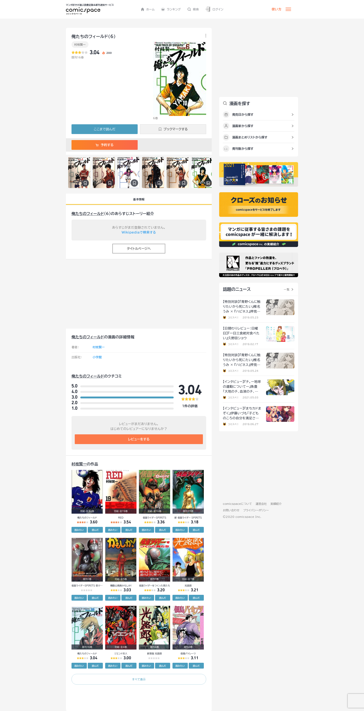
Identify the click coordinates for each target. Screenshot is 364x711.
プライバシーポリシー (256, 510)
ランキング (171, 9)
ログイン (214, 9)
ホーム (148, 9)
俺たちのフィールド (88, 213)
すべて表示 (139, 679)
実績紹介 (276, 503)
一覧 (286, 289)
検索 (193, 9)
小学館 (97, 357)
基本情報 (138, 199)
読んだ (95, 530)
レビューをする (139, 439)
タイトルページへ (139, 248)
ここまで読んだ (104, 129)
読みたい (79, 530)
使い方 (276, 9)
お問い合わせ (231, 510)
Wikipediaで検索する (139, 232)
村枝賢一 (80, 44)
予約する (105, 145)
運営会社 (261, 503)
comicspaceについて (237, 503)
